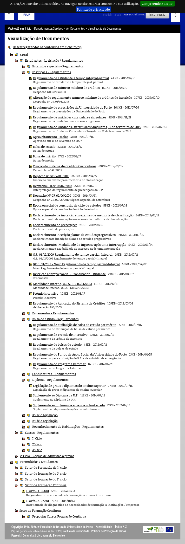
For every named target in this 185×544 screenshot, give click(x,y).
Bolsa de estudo (44, 146)
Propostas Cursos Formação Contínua (59, 516)
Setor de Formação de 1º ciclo (46, 467)
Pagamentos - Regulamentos (53, 313)
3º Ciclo (37, 450)
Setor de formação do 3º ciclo (45, 479)
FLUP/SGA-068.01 (37, 491)
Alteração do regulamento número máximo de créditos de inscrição (82, 97)
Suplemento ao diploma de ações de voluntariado (69, 405)
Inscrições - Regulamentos (51, 72)
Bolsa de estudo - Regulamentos (55, 319)
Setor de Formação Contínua (45, 485)
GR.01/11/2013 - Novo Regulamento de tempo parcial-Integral (76, 264)
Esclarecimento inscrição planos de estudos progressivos (74, 235)
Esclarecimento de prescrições (55, 225)
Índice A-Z (121, 527)
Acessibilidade (104, 527)
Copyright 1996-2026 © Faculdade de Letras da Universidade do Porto (52, 527)
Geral (24, 54)
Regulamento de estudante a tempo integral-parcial (71, 78)
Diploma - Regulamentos (50, 379)
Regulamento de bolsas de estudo (57, 344)
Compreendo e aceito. (157, 3)
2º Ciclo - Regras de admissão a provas (47, 456)
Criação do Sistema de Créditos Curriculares (64, 166)
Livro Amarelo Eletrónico (51, 536)
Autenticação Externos (134, 14)
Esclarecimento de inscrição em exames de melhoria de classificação (83, 215)
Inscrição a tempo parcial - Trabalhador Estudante (69, 274)
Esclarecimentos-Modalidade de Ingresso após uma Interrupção (79, 244)
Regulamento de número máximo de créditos (66, 87)
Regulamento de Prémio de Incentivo (60, 334)
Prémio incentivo (45, 293)
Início (28, 28)
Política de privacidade (93, 9)
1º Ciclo (37, 438)
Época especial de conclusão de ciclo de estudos (67, 205)
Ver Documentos (75, 28)
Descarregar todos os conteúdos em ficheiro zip (47, 47)
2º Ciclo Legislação (45, 421)
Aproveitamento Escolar (50, 137)
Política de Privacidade (76, 531)
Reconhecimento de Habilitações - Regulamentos (68, 426)
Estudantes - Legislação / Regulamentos (54, 60)
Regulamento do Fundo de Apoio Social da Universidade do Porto (80, 354)
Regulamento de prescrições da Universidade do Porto (72, 107)
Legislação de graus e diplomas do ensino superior (69, 385)
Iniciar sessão (157, 15)
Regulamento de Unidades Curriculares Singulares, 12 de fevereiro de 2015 (87, 127)
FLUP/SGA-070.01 (37, 501)
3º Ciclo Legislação (45, 415)
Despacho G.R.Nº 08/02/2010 (52, 186)
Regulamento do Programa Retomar (59, 364)
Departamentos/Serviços (48, 28)
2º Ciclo (37, 444)
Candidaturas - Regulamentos (54, 374)
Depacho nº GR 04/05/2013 (51, 176)
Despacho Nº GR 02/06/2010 (52, 195)
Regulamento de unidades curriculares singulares (69, 117)
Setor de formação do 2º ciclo (45, 473)
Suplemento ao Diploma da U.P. (55, 395)
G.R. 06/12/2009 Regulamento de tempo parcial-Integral (72, 254)
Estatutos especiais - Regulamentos (58, 66)
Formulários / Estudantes (39, 462)
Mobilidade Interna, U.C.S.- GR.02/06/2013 (62, 284)
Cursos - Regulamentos (42, 432)
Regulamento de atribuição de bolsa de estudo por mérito (74, 325)
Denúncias (28, 536)
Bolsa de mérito (44, 156)
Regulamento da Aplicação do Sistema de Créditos (69, 303)
